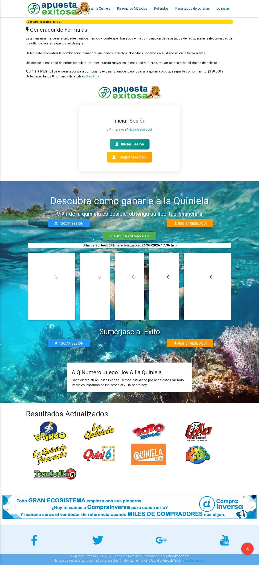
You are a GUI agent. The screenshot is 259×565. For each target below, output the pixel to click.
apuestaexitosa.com (175, 556)
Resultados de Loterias (192, 8)
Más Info (92, 76)
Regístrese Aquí (129, 157)
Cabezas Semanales (129, 236)
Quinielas (223, 8)
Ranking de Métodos (132, 8)
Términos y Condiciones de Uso (157, 560)
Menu (247, 549)
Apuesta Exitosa (192, 560)
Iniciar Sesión (129, 144)
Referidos (161, 8)
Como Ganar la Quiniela (93, 8)
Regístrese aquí (140, 129)
